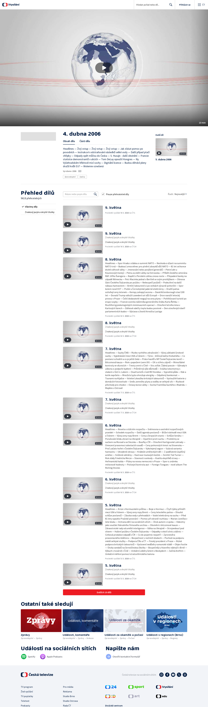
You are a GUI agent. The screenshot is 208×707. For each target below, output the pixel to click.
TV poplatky (27, 696)
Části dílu (85, 141)
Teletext (25, 700)
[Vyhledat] (95, 194)
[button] (104, 67)
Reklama (67, 691)
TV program (27, 686)
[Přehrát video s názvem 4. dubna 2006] (104, 68)
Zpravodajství (70, 177)
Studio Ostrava (70, 700)
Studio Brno (69, 696)
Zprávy (82, 177)
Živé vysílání (27, 691)
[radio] (38, 206)
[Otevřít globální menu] (201, 4)
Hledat (170, 6)
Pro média (68, 686)
